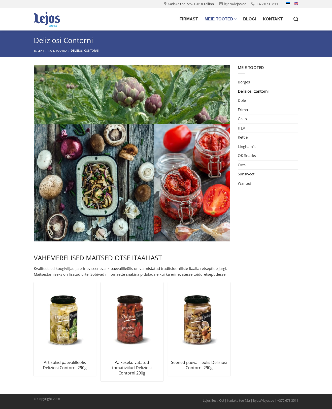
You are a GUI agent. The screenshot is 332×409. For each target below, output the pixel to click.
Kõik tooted (57, 50)
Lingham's (246, 146)
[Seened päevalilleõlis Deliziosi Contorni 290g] (199, 319)
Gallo (242, 118)
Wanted (244, 183)
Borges (244, 81)
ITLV (241, 128)
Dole (242, 100)
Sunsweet (246, 173)
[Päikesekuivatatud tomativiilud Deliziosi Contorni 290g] (132, 319)
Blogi (249, 19)
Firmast (189, 19)
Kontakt (273, 19)
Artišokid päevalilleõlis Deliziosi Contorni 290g (65, 365)
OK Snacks (247, 155)
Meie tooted (221, 19)
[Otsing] (295, 19)
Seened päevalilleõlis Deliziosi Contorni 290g (199, 365)
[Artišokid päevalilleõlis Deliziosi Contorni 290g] (65, 319)
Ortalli (243, 164)
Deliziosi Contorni (253, 91)
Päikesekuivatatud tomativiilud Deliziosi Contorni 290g (132, 367)
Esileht (39, 50)
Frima (243, 109)
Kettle (243, 137)
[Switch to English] (296, 4)
